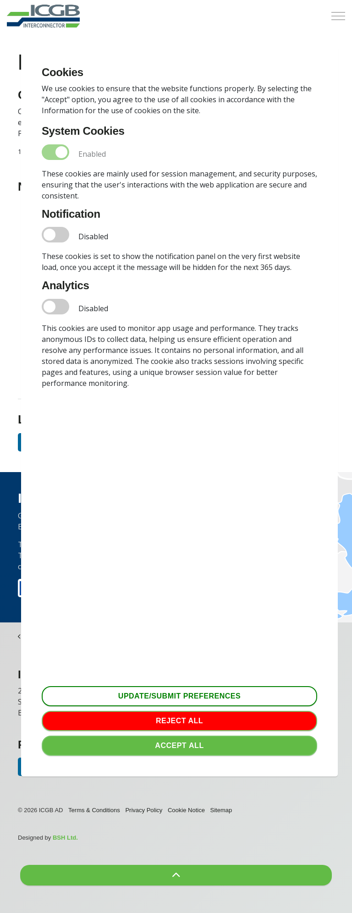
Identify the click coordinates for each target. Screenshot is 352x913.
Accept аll (179, 746)
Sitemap (221, 810)
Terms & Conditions (94, 810)
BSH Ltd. (65, 837)
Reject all (179, 721)
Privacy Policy (143, 810)
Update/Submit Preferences (179, 696)
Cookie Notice (186, 810)
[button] (176, 875)
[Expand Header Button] (338, 16)
